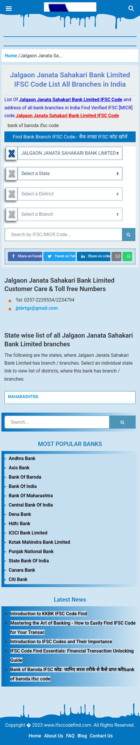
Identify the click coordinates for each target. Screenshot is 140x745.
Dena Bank (20, 514)
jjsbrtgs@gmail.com (37, 308)
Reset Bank (11, 153)
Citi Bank (18, 579)
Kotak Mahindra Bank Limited (39, 542)
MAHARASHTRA (23, 396)
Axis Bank (19, 467)
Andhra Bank (22, 458)
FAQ (70, 736)
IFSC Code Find (70, 7)
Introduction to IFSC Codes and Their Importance (61, 641)
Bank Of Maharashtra (31, 495)
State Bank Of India (29, 561)
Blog (82, 736)
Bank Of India (23, 486)
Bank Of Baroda (25, 477)
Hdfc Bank (19, 523)
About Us (53, 736)
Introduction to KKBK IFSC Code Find (48, 613)
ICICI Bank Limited (28, 533)
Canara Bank (22, 570)
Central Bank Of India (31, 505)
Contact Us (101, 736)
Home (35, 736)
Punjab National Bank (31, 551)
